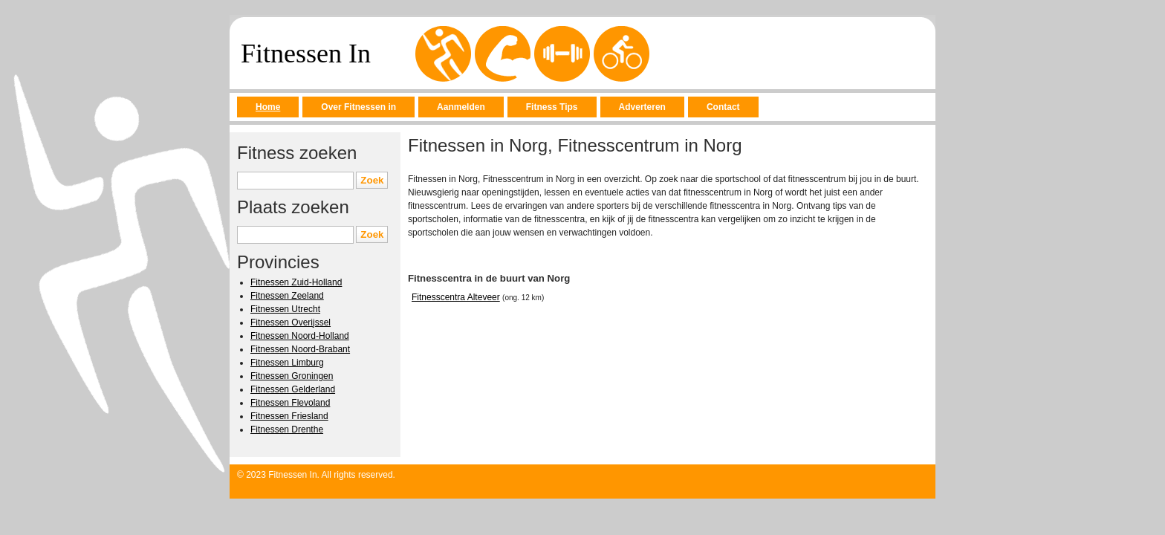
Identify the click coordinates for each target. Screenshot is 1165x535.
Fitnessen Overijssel (290, 322)
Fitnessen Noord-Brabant (300, 349)
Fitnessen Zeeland (287, 296)
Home (268, 107)
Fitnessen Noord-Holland (299, 336)
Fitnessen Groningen (291, 376)
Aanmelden (461, 107)
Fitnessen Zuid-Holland (296, 282)
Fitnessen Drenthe (286, 429)
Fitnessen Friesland (289, 416)
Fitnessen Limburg (287, 362)
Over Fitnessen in (358, 107)
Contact (723, 107)
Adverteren (642, 107)
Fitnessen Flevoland (290, 403)
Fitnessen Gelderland (292, 389)
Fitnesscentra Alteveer (456, 297)
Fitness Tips (552, 107)
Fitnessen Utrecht (285, 309)
